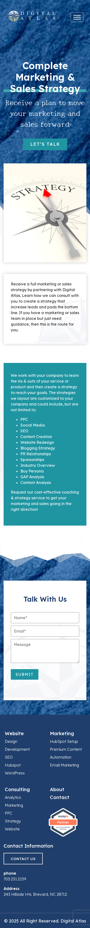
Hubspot (13, 765)
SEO (9, 757)
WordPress (15, 773)
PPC (8, 813)
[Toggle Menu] (77, 17)
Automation (60, 757)
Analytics (13, 797)
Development (17, 749)
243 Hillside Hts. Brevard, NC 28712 (35, 894)
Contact (59, 797)
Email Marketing (64, 765)
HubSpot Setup (64, 741)
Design (11, 741)
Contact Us (23, 858)
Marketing (62, 733)
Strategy (13, 821)
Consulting (17, 789)
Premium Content (66, 749)
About (57, 789)
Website (14, 733)
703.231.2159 (15, 879)
